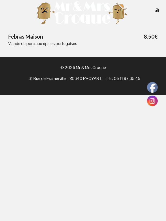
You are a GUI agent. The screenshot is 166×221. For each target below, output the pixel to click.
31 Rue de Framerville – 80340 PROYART (65, 78)
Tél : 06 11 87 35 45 (123, 78)
